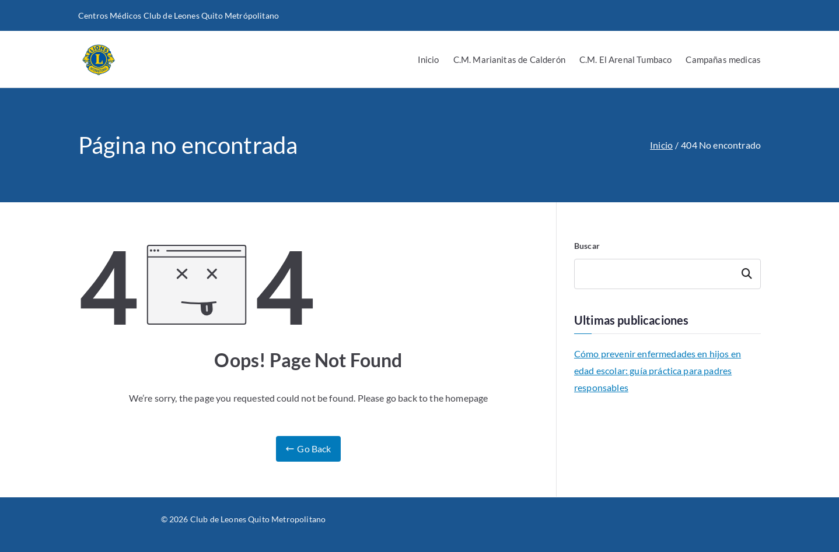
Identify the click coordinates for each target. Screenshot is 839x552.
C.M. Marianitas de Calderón (509, 59)
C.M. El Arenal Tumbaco (625, 59)
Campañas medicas (723, 59)
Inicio (428, 59)
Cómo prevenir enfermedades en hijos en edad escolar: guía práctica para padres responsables (657, 370)
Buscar (587, 246)
